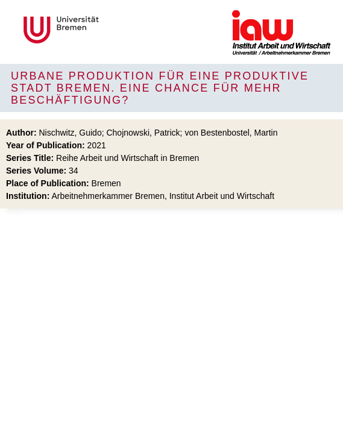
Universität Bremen (101, 29)
